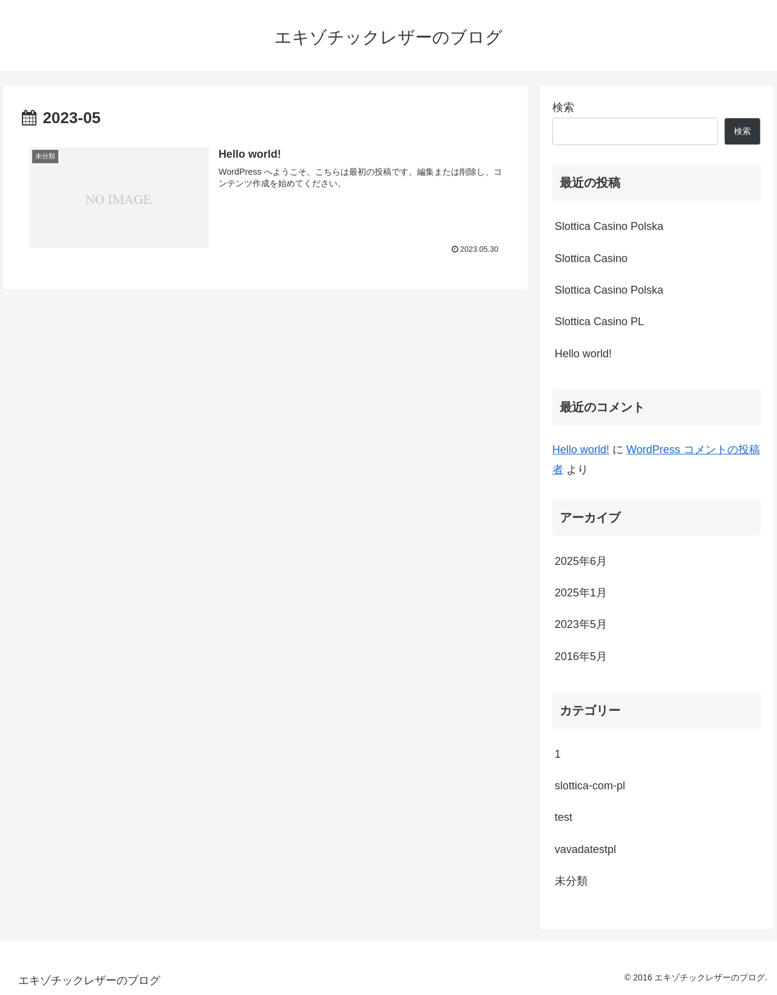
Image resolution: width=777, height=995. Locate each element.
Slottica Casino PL (599, 321)
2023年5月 (581, 624)
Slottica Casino (591, 258)
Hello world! (583, 354)
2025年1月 (581, 593)
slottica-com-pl (590, 786)
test (563, 817)
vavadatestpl (585, 849)
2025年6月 (581, 561)
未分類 (571, 881)
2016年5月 (581, 656)
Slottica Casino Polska (609, 226)
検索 (563, 107)
